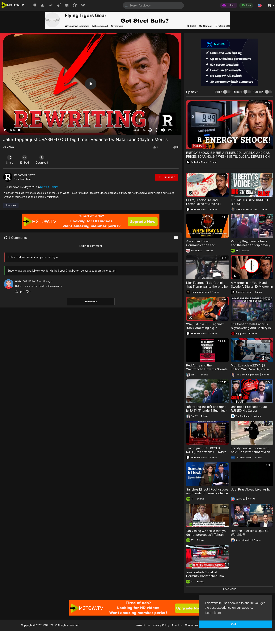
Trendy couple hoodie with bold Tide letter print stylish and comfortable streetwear (251, 452)
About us (177, 625)
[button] (259, 5)
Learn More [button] (213, 612)
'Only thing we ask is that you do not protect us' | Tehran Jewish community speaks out (206, 536)
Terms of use (142, 625)
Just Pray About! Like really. (250, 489)
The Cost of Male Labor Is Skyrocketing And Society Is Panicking (251, 328)
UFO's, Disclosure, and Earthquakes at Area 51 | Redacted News (203, 204)
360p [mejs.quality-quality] (170, 130)
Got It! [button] (235, 624)
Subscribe (166, 176)
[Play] (5, 130)
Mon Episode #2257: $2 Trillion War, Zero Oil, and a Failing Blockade (250, 369)
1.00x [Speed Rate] (144, 130)
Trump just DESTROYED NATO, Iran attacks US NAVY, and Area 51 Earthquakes (206, 452)
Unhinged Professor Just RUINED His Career (249, 408)
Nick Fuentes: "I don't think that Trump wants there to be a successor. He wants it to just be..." (207, 288)
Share (10, 159)
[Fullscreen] (176, 130)
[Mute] (163, 130)
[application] (90, 84)
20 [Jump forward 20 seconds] (157, 130)
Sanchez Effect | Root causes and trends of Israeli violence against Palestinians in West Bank (207, 495)
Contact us (191, 625)
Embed (25, 159)
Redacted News (24, 175)
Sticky (218, 91)
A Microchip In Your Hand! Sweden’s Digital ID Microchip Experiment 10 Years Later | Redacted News (252, 288)
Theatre (237, 91)
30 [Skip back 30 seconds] (150, 130)
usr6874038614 (25, 281)
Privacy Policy (161, 625)
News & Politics (49, 187)
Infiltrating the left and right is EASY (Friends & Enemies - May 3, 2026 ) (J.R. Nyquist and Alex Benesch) (206, 412)
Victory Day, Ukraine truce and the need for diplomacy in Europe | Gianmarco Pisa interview (250, 247)
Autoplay (258, 91)
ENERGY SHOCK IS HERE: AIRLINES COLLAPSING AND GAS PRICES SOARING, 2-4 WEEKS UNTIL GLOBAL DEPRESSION (228, 154)
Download (43, 159)
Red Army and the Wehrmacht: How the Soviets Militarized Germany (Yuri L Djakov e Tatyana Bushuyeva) (207, 371)
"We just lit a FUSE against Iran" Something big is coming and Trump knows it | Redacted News (206, 329)
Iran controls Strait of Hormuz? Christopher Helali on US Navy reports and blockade (205, 578)
